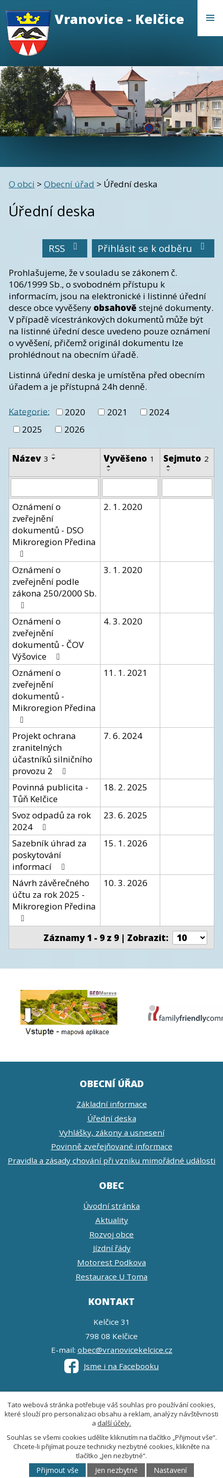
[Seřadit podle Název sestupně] (54, 459)
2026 (74, 429)
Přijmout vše (57, 1470)
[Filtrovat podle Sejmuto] (187, 487)
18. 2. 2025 (125, 787)
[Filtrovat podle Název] (54, 487)
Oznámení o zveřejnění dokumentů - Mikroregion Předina (54, 695)
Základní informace (112, 1104)
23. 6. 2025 (125, 815)
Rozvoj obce (111, 1234)
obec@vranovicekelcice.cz (125, 1350)
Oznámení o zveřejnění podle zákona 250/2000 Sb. (54, 587)
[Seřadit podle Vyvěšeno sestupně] (109, 470)
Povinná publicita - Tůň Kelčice (50, 793)
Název (30, 458)
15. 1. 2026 (125, 843)
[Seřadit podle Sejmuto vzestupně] (169, 466)
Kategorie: (29, 411)
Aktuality (111, 1220)
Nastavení (170, 1470)
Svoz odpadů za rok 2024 (51, 821)
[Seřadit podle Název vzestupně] (54, 454)
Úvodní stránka (111, 1206)
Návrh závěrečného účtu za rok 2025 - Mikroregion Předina (54, 900)
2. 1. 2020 (123, 507)
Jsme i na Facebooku (111, 1366)
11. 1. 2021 (125, 672)
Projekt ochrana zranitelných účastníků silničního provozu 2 (52, 753)
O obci (22, 184)
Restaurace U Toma (111, 1276)
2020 (75, 412)
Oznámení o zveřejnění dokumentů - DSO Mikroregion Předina (54, 529)
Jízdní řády (112, 1248)
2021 (117, 412)
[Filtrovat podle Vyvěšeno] (130, 487)
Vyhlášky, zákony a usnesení (111, 1132)
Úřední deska (111, 1118)
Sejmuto (186, 458)
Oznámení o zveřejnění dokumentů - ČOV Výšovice (48, 638)
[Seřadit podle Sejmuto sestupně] (169, 470)
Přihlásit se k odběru (153, 248)
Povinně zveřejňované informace (111, 1146)
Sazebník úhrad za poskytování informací (49, 854)
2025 (32, 429)
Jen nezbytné (116, 1470)
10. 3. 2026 (125, 883)
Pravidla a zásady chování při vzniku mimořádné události (111, 1160)
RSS (65, 248)
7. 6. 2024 (123, 736)
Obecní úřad (69, 184)
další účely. (114, 1423)
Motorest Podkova (111, 1262)
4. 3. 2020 (123, 621)
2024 (159, 412)
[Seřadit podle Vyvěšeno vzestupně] (109, 466)
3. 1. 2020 (123, 570)
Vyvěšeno (129, 458)
